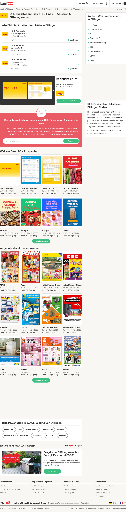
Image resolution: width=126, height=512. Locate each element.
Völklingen (37, 435)
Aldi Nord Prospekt (71, 486)
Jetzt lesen (52, 471)
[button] (41, 90)
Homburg (61, 429)
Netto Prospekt (70, 489)
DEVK (91, 56)
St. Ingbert (50, 435)
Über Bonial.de (5, 486)
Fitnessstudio (94, 29)
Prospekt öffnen (68, 101)
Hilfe (72, 509)
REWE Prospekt (38, 493)
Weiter (71, 141)
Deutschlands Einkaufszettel (107, 486)
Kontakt (101, 509)
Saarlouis (62, 435)
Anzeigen (121, 9)
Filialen (18, 9)
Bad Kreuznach (10, 435)
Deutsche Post (95, 38)
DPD (90, 60)
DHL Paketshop (95, 51)
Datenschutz (69, 134)
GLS (90, 47)
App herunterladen (103, 493)
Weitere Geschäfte (31, 9)
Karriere (3, 493)
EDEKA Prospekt (38, 486)
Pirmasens (24, 435)
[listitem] (10, 174)
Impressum (80, 509)
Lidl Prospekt (69, 493)
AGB (108, 509)
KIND (90, 34)
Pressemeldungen (103, 496)
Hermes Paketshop (96, 42)
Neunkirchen (47, 429)
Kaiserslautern (32, 429)
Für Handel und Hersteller (10, 489)
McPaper (92, 25)
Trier (20, 429)
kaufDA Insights (102, 489)
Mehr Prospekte (41, 241)
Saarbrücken (9, 429)
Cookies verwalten (119, 509)
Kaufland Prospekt (39, 489)
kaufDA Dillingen (6, 9)
